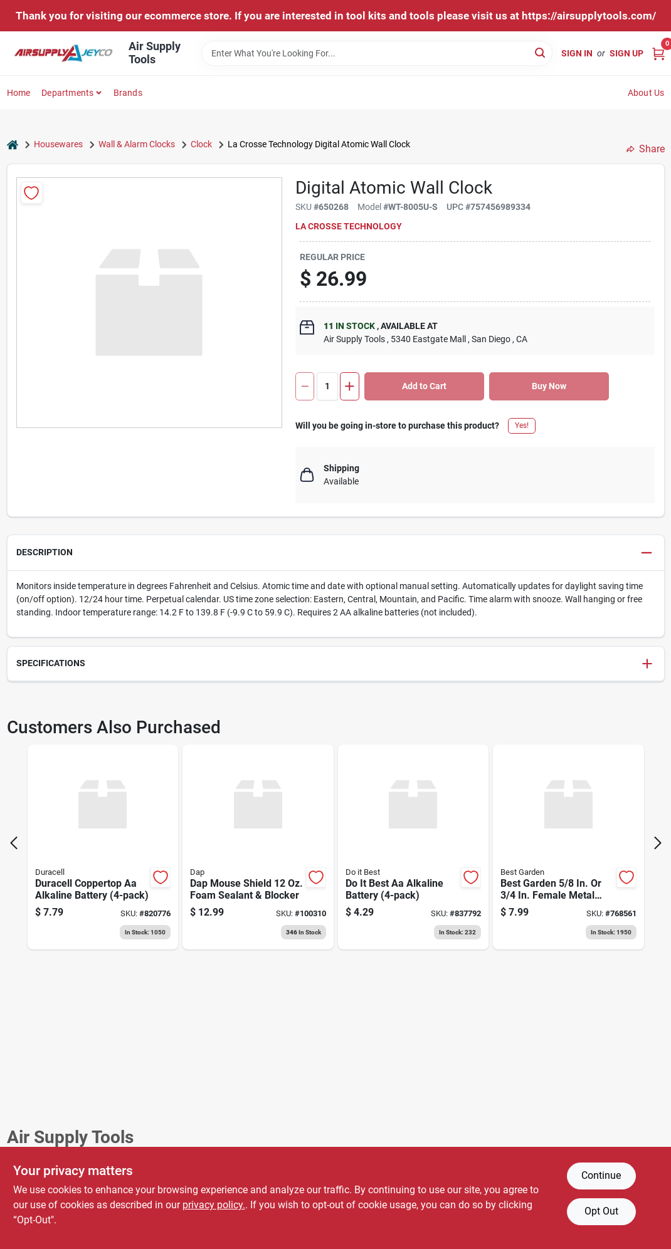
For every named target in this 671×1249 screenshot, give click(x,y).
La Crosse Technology (348, 226)
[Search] (541, 52)
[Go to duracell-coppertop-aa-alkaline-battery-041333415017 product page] (103, 847)
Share (645, 149)
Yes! (522, 425)
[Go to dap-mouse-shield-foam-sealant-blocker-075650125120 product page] (258, 847)
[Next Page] (658, 843)
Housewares (58, 144)
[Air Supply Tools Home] (63, 53)
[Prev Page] (14, 843)
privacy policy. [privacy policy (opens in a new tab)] (213, 1205)
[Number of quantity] (327, 386)
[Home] (12, 144)
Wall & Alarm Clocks (136, 144)
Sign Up (626, 53)
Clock (201, 144)
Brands (128, 93)
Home (19, 93)
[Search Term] (376, 53)
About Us (646, 93)
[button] (336, 553)
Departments (67, 93)
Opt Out (601, 1211)
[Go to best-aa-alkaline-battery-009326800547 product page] (413, 847)
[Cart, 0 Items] (658, 53)
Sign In (577, 53)
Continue (601, 1175)
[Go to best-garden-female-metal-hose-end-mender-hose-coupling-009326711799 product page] (568, 847)
